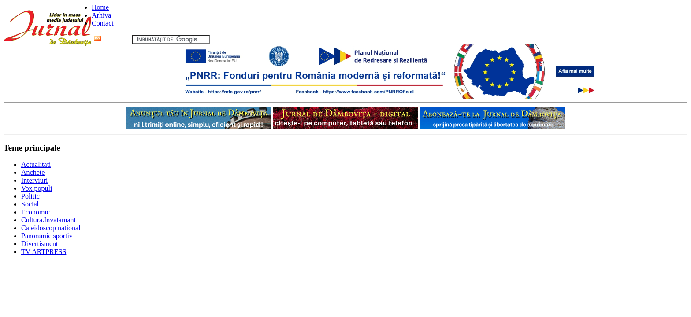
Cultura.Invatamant (48, 220)
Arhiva (101, 15)
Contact (103, 23)
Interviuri (34, 180)
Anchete (33, 172)
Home (100, 7)
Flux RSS (112, 39)
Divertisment (39, 243)
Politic (30, 196)
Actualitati (36, 164)
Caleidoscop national (51, 228)
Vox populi (36, 188)
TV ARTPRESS (43, 251)
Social (30, 204)
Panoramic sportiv (47, 236)
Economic (35, 212)
